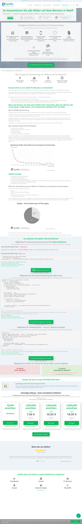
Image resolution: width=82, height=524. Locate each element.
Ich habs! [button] (75, 521)
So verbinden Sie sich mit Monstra (40, 65)
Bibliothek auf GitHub (40, 270)
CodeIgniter (14, 480)
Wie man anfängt (47, 5)
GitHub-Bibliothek (59, 242)
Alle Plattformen (41, 490)
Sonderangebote (56, 5)
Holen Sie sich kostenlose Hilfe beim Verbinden (10, 263)
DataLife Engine (41, 486)
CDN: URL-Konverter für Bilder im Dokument (9, 266)
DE (78, 5)
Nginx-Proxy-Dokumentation (6, 315)
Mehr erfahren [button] (6, 522)
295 (10, 18)
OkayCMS (67, 486)
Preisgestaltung (37, 5)
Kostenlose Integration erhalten (41, 322)
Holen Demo (65, 5)
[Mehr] (59, 0)
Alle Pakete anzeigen (41, 434)
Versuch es (10, 423)
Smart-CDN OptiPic (24, 0)
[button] (1, 0)
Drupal (14, 486)
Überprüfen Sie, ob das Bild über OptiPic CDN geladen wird (12, 264)
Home (3, 70)
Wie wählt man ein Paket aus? (10, 426)
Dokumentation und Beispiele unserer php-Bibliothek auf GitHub (13, 261)
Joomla (41, 480)
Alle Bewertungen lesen (65, 461)
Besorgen (31, 423)
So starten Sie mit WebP (10, 70)
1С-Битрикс (67, 480)
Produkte (30, 5)
